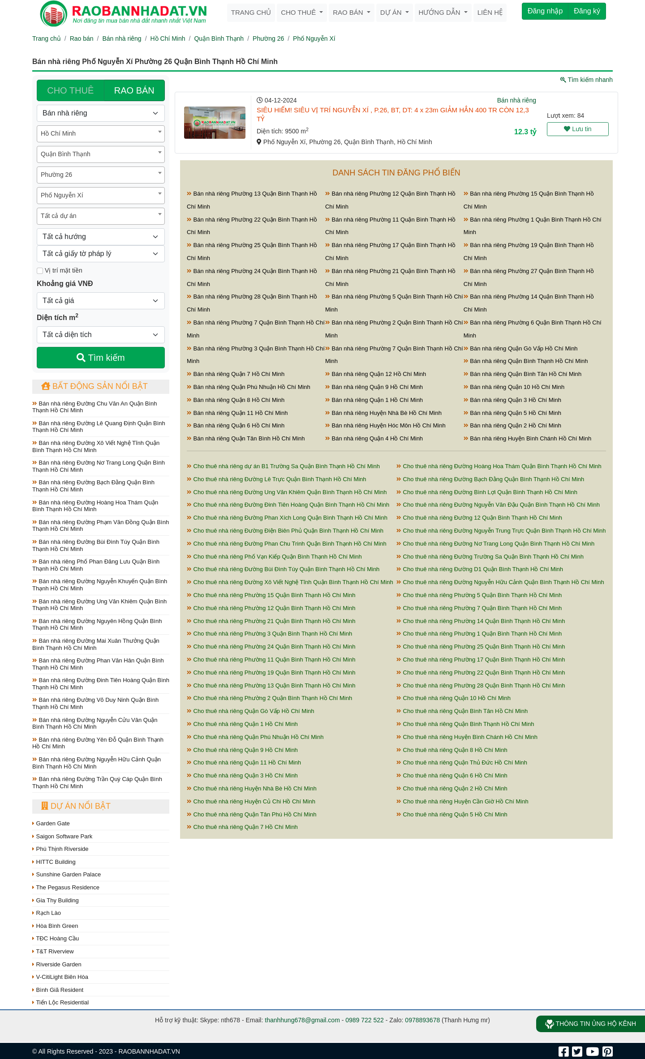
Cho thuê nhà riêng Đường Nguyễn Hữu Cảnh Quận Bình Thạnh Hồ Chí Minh (500, 582)
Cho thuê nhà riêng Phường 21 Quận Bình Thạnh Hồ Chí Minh (271, 621)
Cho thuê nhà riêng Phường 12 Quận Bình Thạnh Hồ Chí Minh (271, 608)
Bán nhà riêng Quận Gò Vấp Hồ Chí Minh (521, 348)
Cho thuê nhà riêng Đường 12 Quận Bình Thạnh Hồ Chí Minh (479, 517)
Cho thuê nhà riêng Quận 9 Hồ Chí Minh (242, 750)
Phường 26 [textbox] (56, 174)
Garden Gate (51, 823)
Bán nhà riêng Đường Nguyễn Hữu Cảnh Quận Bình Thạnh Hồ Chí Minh (96, 763)
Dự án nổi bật (76, 806)
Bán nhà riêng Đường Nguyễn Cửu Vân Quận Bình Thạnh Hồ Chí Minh (94, 723)
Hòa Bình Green (55, 925)
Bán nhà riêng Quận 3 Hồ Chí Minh (512, 400)
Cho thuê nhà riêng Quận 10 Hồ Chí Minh (453, 698)
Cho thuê (299, 12)
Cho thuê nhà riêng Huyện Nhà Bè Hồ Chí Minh (252, 788)
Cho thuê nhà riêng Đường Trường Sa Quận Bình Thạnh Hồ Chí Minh (490, 556)
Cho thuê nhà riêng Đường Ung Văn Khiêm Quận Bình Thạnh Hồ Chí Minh (287, 492)
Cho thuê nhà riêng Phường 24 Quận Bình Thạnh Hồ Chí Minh (271, 646)
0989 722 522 (364, 1020)
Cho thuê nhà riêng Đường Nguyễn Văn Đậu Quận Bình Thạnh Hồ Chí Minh (498, 504)
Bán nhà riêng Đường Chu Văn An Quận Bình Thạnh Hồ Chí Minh (94, 407)
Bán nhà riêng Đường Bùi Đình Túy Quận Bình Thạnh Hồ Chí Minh (95, 545)
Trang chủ (251, 12)
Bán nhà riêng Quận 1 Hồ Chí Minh (374, 400)
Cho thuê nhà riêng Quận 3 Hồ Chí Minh (242, 775)
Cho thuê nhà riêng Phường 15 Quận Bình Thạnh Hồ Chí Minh (271, 595)
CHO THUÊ (70, 90)
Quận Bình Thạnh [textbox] (65, 154)
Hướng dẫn (440, 12)
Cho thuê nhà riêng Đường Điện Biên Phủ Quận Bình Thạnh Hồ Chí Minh (285, 530)
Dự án (392, 12)
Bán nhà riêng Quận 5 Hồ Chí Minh (512, 413)
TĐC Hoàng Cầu (55, 938)
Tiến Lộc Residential (60, 1002)
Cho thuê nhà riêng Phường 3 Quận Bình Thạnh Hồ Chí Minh (269, 633)
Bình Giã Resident (57, 989)
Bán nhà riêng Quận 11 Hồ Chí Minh (237, 413)
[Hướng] (101, 236)
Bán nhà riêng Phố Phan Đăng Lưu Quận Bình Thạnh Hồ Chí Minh (95, 565)
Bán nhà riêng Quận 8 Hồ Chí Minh (235, 400)
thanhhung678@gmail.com (302, 1020)
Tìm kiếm (101, 358)
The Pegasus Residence (65, 887)
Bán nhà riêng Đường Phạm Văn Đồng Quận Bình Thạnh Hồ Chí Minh (100, 526)
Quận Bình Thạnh (219, 38)
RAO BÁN (134, 90)
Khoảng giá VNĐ (65, 283)
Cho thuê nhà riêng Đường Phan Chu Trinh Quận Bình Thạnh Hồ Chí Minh (287, 543)
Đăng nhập (545, 11)
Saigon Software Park (62, 836)
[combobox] (101, 133)
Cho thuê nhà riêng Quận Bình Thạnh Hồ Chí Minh (465, 724)
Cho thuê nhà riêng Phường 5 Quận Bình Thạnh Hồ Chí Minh (479, 595)
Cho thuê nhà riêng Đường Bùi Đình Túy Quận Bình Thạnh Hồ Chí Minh (283, 569)
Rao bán (349, 12)
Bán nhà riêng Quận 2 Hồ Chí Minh (512, 425)
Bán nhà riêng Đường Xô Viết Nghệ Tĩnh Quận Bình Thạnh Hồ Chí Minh (95, 446)
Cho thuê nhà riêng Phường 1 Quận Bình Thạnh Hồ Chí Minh (479, 633)
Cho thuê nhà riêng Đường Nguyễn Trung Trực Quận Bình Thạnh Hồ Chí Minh (501, 530)
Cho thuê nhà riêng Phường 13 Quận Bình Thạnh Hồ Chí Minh (271, 685)
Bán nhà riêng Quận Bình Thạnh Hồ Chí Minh (526, 361)
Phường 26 (268, 38)
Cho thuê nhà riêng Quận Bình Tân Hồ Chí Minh (462, 711)
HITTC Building (54, 861)
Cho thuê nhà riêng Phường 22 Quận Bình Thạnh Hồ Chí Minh (480, 672)
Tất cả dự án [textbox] (58, 215)
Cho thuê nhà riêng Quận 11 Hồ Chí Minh (244, 762)
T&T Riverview (53, 951)
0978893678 (422, 1020)
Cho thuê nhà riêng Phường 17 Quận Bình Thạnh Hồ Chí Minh (480, 659)
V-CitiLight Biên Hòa (60, 977)
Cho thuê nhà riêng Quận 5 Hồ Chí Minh (451, 814)
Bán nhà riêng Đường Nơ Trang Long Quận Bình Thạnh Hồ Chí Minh (98, 466)
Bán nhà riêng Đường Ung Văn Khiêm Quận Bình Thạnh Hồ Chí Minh (99, 605)
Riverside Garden (57, 964)
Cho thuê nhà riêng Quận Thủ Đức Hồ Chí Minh (461, 762)
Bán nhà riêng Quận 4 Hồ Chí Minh (374, 438)
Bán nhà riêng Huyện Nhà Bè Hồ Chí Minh (383, 413)
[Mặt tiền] (40, 271)
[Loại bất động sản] (101, 113)
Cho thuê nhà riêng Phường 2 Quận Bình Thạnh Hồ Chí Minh (269, 698)
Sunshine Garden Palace (66, 874)
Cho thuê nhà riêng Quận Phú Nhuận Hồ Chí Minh (255, 737)
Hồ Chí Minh (167, 38)
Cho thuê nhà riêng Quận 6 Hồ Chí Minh (451, 775)
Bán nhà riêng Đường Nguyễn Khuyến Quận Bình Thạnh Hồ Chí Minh (99, 585)
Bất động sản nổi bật (94, 386)
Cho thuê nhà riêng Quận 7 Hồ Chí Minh (242, 827)
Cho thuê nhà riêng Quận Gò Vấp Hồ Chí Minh (250, 711)
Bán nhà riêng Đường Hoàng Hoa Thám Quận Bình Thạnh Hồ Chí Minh (95, 506)
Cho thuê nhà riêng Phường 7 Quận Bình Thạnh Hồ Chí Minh (479, 608)
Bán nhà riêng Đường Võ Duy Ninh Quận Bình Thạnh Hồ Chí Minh (95, 703)
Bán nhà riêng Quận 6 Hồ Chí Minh (235, 425)
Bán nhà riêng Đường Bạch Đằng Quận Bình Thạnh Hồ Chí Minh (93, 486)
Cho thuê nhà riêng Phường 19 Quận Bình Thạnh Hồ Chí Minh (271, 672)
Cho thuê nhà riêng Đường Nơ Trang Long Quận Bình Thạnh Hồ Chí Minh (495, 543)
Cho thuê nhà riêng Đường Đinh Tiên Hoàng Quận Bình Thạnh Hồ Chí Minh (288, 504)
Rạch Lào (46, 913)
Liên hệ (490, 12)
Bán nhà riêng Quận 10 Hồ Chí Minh (514, 387)
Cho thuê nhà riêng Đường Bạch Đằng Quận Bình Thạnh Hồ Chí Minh (490, 479)
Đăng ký (587, 11)
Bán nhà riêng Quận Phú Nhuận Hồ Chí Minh (248, 387)
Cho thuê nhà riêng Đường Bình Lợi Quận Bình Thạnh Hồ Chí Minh (486, 492)
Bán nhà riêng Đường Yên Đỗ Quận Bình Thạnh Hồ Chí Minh (97, 743)
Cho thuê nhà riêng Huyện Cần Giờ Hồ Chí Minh (462, 801)
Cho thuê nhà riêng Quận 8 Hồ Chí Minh (451, 750)
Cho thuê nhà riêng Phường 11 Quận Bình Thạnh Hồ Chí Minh (271, 659)
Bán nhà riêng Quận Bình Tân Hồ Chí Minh (523, 374)
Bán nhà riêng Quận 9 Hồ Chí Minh (374, 387)
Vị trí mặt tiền (59, 270)
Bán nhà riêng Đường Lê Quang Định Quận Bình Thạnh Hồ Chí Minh (98, 427)
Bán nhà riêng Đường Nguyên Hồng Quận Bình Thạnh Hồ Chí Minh (97, 625)
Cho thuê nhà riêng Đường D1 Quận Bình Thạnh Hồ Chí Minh (479, 569)
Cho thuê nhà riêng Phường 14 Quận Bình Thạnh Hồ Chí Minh (480, 621)
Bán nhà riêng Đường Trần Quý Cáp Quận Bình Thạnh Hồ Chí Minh (97, 783)
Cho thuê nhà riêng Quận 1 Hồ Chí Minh (242, 724)
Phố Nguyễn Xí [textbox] (62, 195)
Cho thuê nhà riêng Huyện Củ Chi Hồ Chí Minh (251, 801)
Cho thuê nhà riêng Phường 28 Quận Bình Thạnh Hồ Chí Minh (480, 685)
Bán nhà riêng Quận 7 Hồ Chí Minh (235, 374)
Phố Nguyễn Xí (314, 38)
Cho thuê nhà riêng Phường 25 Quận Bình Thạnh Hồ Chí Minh (480, 646)
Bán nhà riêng (121, 38)
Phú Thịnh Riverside (60, 848)
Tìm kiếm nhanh (586, 79)
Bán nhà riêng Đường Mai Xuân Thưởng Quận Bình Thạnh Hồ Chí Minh (95, 644)
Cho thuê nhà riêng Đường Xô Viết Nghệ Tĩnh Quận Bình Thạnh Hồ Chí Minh (290, 582)
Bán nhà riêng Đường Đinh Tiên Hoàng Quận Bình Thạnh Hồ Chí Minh (100, 684)
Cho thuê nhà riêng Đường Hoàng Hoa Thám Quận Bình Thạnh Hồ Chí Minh (499, 466)
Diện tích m (57, 316)
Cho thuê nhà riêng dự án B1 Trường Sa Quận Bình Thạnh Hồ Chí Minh (283, 466)
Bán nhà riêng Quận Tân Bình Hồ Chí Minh (246, 438)
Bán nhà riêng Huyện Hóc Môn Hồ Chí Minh (385, 425)
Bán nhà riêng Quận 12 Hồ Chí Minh (375, 374)
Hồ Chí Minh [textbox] (58, 133)
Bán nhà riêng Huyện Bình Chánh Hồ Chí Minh (527, 438)
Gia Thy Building (55, 900)
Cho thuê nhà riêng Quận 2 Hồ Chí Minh (451, 788)
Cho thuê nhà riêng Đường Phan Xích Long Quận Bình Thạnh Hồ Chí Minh (287, 517)
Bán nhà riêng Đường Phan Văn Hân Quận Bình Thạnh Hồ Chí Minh (98, 664)
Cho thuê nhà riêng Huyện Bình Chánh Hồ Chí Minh (467, 737)
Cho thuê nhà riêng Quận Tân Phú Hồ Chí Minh (252, 814)
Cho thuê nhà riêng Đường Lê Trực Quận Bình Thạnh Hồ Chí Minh (276, 479)
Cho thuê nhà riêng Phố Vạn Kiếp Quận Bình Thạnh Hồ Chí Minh (274, 556)
